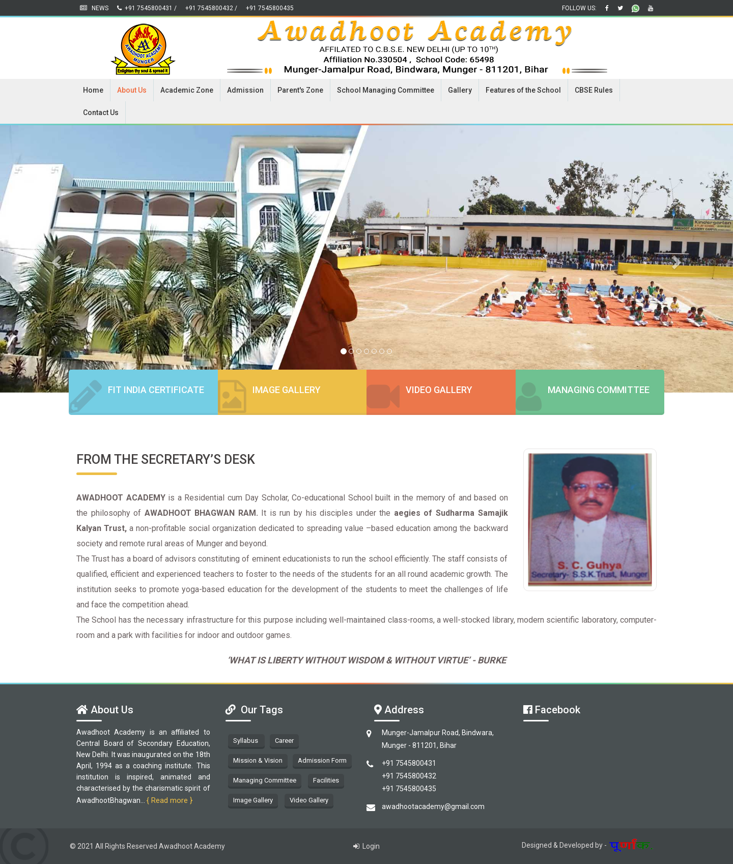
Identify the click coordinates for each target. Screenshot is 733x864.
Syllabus (246, 740)
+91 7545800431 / (147, 8)
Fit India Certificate (156, 389)
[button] (55, 259)
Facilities (326, 780)
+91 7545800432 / (211, 8)
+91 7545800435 (270, 8)
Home (93, 90)
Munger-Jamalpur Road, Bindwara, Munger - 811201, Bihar (438, 739)
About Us (132, 90)
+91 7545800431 (409, 763)
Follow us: (580, 8)
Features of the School (523, 90)
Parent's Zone (300, 90)
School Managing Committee (385, 90)
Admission (245, 90)
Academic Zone (186, 90)
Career (284, 740)
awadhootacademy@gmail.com (433, 806)
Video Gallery (439, 389)
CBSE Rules (594, 90)
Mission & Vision (258, 760)
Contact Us (101, 112)
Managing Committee (599, 389)
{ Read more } (169, 800)
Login (366, 846)
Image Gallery (286, 389)
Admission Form (322, 760)
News (95, 8)
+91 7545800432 (409, 776)
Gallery (460, 90)
